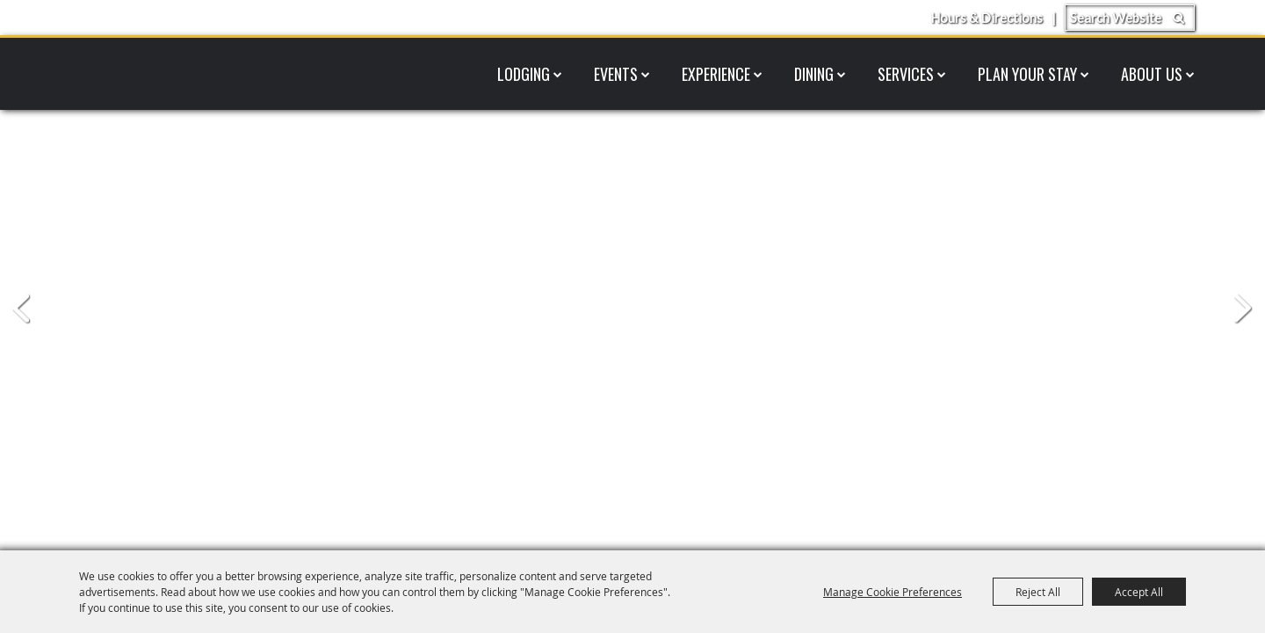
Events (616, 73)
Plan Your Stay (1027, 73)
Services (906, 73)
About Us (1151, 73)
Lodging (523, 73)
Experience (716, 73)
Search (1178, 17)
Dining (814, 73)
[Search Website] (1130, 17)
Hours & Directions (986, 17)
